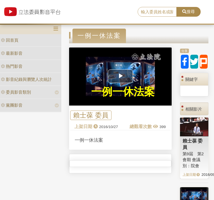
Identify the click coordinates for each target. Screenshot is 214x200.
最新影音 (12, 53)
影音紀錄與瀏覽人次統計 (26, 79)
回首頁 (9, 40)
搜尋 (188, 11)
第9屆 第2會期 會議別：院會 (193, 159)
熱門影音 (12, 66)
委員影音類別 (16, 92)
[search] (157, 12)
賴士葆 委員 (90, 115)
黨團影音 (12, 105)
